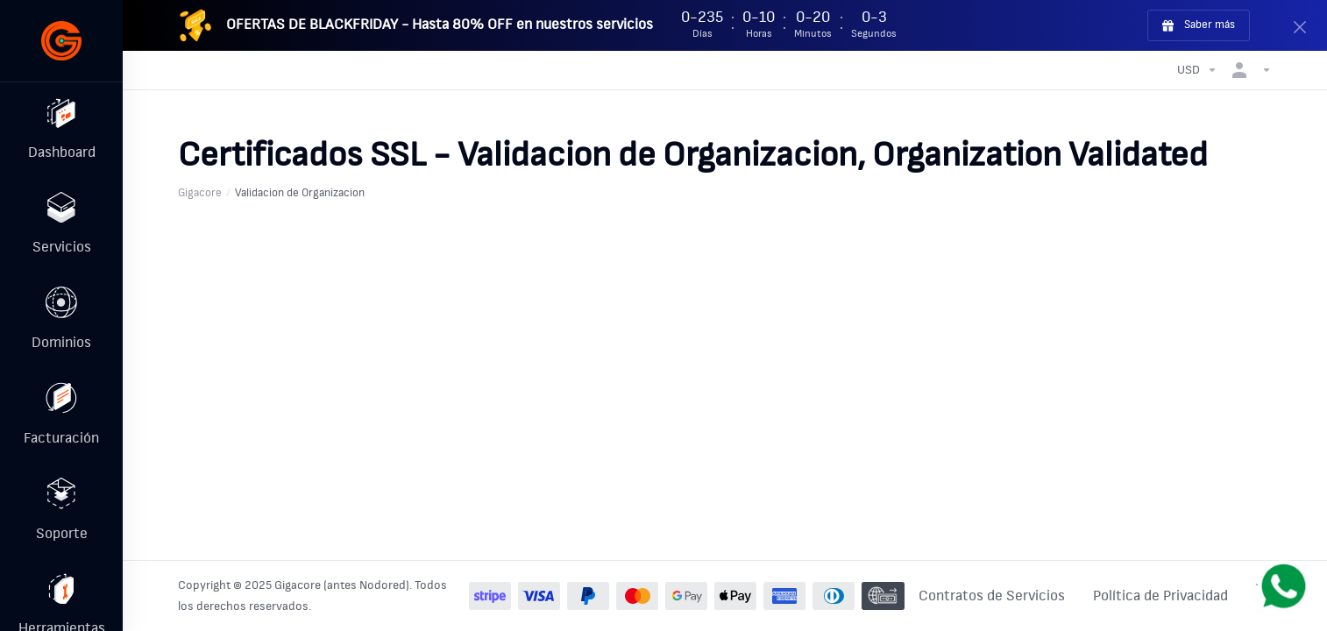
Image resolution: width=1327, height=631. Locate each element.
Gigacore (200, 193)
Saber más (1198, 25)
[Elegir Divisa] (1197, 70)
